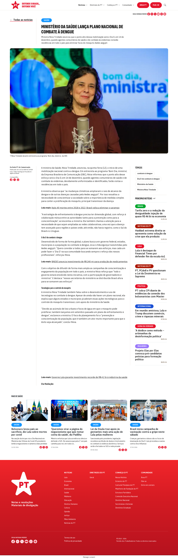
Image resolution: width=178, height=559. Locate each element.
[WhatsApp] (161, 14)
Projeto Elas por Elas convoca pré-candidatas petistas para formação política (148, 355)
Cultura (67, 508)
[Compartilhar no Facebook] (11, 179)
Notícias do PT (144, 226)
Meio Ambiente (70, 519)
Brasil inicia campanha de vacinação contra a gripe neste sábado (147, 432)
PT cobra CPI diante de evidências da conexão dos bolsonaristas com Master (150, 293)
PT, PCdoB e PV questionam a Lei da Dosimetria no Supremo (150, 273)
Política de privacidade (73, 541)
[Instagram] (152, 14)
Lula (140, 246)
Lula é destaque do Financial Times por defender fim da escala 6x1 (150, 253)
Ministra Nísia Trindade (146, 190)
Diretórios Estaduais (123, 508)
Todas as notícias (21, 19)
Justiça (66, 515)
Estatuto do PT (121, 481)
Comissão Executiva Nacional (126, 496)
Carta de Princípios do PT (125, 485)
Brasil (140, 206)
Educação (68, 500)
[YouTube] (158, 14)
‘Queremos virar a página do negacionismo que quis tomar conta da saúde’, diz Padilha (67, 432)
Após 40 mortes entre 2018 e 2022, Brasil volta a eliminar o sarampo (85, 207)
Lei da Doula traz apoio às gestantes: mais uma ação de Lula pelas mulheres (106, 432)
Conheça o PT (121, 473)
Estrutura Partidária (123, 493)
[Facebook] (148, 14)
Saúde (16, 425)
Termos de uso (69, 538)
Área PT (143, 5)
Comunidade (147, 473)
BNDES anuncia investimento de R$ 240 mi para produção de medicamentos (89, 261)
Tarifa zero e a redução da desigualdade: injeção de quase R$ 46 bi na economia (150, 213)
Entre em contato (148, 485)
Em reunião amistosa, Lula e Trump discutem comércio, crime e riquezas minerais (151, 313)
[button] (82, 5)
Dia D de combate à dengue (148, 179)
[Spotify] (164, 14)
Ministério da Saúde (145, 184)
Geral (92, 477)
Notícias (68, 473)
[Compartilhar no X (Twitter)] (14, 179)
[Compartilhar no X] (44, 447)
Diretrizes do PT (97, 473)
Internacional (144, 306)
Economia (68, 481)
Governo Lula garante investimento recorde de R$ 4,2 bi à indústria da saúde (89, 377)
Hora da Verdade (145, 326)
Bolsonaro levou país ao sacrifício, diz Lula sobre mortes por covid (29, 432)
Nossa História (120, 477)
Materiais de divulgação (24, 505)
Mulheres (142, 346)
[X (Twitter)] (155, 14)
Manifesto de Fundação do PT (126, 489)
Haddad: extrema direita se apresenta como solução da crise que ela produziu (150, 233)
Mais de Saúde (17, 396)
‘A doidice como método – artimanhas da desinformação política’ (149, 333)
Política (141, 286)
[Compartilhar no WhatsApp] (18, 179)
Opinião (67, 512)
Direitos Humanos (71, 504)
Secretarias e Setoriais (124, 504)
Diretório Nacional (122, 500)
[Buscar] (165, 5)
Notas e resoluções (22, 502)
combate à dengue (144, 173)
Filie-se (156, 5)
